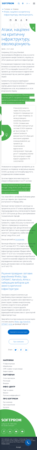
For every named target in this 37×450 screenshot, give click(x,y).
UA (27, 3)
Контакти (6, 407)
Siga (21, 322)
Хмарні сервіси (8, 371)
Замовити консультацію (18, 332)
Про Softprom (10, 399)
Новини (15, 9)
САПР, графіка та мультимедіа (12, 369)
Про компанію (18, 342)
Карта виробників (9, 405)
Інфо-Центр (9, 387)
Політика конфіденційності (11, 395)
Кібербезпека (7, 366)
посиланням (19, 239)
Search (19, 3)
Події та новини (8, 390)
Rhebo (16, 322)
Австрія (23, 3)
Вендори (6, 383)
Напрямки (8, 360)
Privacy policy (5, 443)
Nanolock (26, 322)
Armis (10, 324)
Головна (7, 9)
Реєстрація (6, 381)
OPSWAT (4, 324)
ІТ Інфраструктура (9, 364)
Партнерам (9, 375)
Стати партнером (9, 378)
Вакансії (5, 393)
